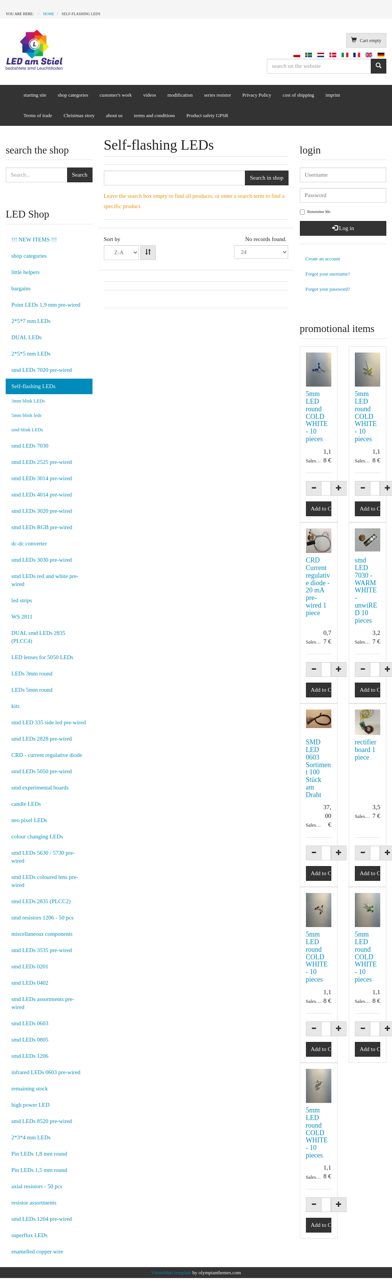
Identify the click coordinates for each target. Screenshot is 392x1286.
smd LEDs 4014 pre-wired (41, 495)
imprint (333, 95)
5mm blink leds (26, 415)
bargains (21, 288)
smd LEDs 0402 (30, 983)
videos (149, 95)
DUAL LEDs (26, 337)
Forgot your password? (328, 289)
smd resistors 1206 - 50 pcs (42, 918)
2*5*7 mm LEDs (30, 321)
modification (180, 95)
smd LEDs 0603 (30, 1023)
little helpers (25, 272)
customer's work (116, 95)
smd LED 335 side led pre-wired (48, 722)
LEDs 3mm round (31, 673)
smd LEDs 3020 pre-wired (41, 511)
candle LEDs (26, 804)
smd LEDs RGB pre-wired (41, 527)
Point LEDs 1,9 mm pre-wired (45, 305)
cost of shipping (298, 95)
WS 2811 (22, 617)
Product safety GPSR (208, 115)
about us (114, 115)
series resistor (217, 95)
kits (15, 706)
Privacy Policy (256, 95)
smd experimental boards (40, 788)
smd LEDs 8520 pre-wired (41, 1121)
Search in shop (266, 178)
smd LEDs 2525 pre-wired (41, 462)
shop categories (73, 95)
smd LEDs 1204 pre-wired (41, 1219)
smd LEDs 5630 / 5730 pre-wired (43, 857)
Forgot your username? (328, 274)
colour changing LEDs (37, 836)
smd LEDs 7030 (30, 446)
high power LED (30, 1105)
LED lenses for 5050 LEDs (42, 657)
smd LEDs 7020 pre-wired (41, 370)
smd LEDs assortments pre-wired (42, 1003)
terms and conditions (154, 115)
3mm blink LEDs (28, 401)
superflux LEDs (29, 1235)
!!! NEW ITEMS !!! (34, 240)
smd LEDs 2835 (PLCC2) (41, 901)
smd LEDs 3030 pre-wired (41, 560)
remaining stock (29, 1089)
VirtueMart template (171, 1272)
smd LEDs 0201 (30, 966)
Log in (343, 228)
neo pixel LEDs (29, 820)
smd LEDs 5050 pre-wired (41, 771)
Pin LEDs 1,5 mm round (39, 1170)
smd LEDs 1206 (30, 1056)
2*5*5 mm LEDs (30, 354)
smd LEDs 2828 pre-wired (41, 739)
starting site (35, 95)
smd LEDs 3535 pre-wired (41, 950)
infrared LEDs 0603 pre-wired (45, 1072)
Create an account (323, 259)
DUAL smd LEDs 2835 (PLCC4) (38, 637)
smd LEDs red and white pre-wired (44, 580)
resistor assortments (33, 1203)
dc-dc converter (29, 543)
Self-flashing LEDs (33, 386)
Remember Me (315, 212)
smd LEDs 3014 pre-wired (41, 478)
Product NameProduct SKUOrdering (121, 252)
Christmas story (79, 115)
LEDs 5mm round (31, 690)
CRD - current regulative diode (46, 755)
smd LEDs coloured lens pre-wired (44, 881)
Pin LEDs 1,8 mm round (39, 1154)
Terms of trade (38, 115)
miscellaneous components (41, 934)
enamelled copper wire (37, 1251)
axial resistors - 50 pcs (36, 1186)
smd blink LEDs (27, 429)
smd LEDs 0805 (30, 1040)
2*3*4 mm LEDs (30, 1137)
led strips (21, 600)
